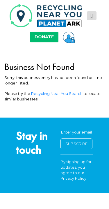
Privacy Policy (73, 178)
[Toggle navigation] (92, 15)
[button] (69, 37)
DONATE (44, 36)
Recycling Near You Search (57, 93)
